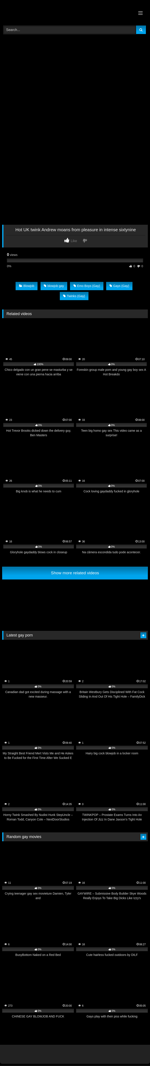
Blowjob (26, 286)
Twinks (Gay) (74, 296)
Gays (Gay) (119, 286)
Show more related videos (75, 573)
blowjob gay (54, 286)
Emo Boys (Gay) (86, 286)
